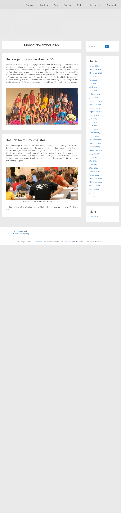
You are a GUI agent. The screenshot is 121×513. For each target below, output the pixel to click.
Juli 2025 (92, 76)
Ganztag (67, 5)
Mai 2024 (93, 122)
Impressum (18, 231)
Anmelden (93, 216)
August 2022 (94, 189)
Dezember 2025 (95, 69)
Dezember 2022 (95, 179)
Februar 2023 (94, 171)
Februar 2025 (94, 94)
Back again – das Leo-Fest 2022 (30, 59)
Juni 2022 (93, 196)
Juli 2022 (92, 193)
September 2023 (95, 150)
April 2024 (93, 126)
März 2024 (93, 129)
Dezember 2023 (95, 140)
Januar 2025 (94, 98)
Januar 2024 (94, 136)
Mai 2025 (93, 84)
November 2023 (95, 143)
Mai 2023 (93, 161)
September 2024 (95, 112)
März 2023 (93, 168)
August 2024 (94, 115)
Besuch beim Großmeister (25, 140)
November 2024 (95, 105)
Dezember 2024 (95, 101)
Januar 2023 (94, 175)
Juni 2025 (93, 80)
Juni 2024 (93, 119)
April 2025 (93, 87)
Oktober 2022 (94, 186)
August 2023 (94, 154)
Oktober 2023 (94, 147)
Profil (55, 5)
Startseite (30, 5)
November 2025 (95, 73)
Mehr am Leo (95, 5)
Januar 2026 (94, 66)
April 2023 (93, 164)
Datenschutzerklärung (20, 234)
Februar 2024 (94, 133)
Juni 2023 (93, 157)
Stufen (80, 5)
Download (111, 5)
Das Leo (44, 5)
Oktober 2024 (94, 108)
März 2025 (93, 91)
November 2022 (95, 182)
